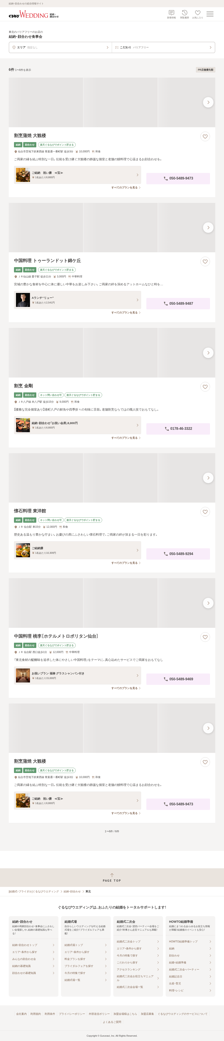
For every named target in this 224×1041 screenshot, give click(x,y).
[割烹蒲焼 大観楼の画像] (112, 102)
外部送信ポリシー (99, 1013)
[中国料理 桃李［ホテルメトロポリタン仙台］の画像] (112, 603)
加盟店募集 (147, 1013)
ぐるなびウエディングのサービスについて (183, 1013)
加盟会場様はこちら (125, 1013)
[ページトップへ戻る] (112, 877)
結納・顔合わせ (72, 891)
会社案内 (21, 1013)
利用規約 (35, 1013)
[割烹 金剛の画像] (112, 353)
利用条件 (50, 1013)
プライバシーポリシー (72, 1013)
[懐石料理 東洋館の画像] (112, 478)
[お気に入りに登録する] (205, 136)
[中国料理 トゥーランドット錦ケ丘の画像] (112, 227)
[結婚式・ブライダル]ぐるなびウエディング (34, 891)
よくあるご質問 (112, 1022)
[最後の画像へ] (208, 102)
